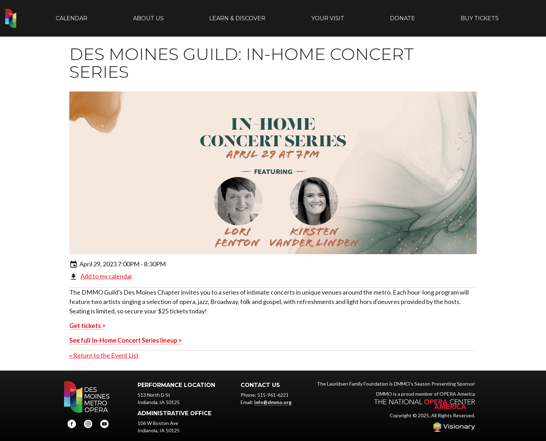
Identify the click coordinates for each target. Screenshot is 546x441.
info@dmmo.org (272, 395)
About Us (148, 15)
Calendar (71, 15)
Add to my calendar (106, 269)
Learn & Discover (237, 15)
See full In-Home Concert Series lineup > (125, 333)
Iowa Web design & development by (454, 420)
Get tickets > (87, 319)
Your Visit (327, 15)
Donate (402, 15)
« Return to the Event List (104, 348)
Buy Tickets (480, 15)
